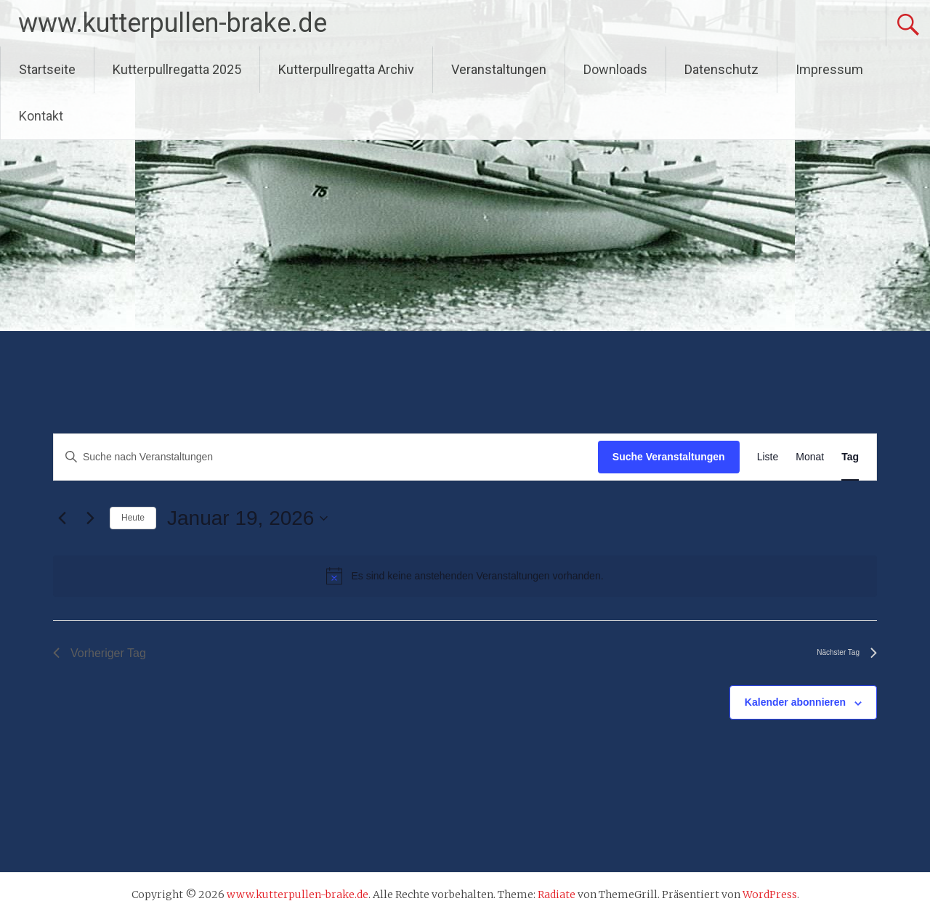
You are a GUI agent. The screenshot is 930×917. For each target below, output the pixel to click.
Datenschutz (721, 69)
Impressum (829, 69)
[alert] (465, 575)
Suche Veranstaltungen (668, 456)
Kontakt (41, 115)
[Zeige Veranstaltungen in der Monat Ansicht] (810, 457)
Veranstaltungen (498, 69)
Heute (133, 518)
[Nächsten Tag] (90, 518)
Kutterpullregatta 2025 (177, 69)
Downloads (615, 69)
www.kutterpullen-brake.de (172, 23)
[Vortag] (61, 518)
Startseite (47, 69)
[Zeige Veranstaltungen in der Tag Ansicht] (850, 457)
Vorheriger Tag (99, 653)
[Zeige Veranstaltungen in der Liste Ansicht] (768, 457)
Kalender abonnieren (795, 702)
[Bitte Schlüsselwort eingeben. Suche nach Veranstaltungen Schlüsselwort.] (326, 457)
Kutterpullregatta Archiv (346, 69)
